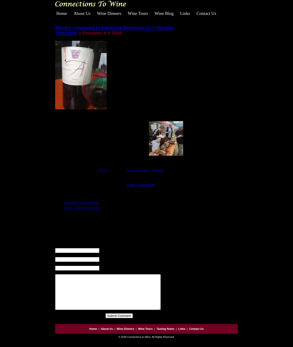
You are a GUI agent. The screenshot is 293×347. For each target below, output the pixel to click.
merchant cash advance (81, 202)
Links (185, 13)
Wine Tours (138, 13)
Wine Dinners (109, 13)
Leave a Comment (140, 185)
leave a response (137, 170)
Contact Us (206, 13)
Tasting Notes (165, 335)
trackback (158, 170)
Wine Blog (164, 13)
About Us (81, 13)
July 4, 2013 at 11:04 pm (82, 208)
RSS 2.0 (103, 170)
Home (61, 13)
